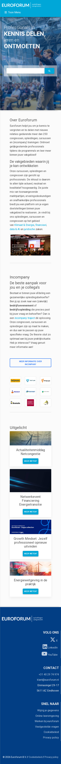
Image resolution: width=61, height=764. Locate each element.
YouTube (49, 653)
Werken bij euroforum (47, 721)
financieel (40, 225)
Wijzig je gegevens (48, 710)
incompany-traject (25, 318)
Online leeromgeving (47, 715)
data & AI (15, 229)
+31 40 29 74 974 (49, 674)
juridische (29, 229)
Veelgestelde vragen (47, 726)
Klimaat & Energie (24, 225)
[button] (49, 71)
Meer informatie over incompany (30, 362)
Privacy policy (51, 737)
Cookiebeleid (51, 732)
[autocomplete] (25, 71)
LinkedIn (50, 646)
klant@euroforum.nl (48, 679)
